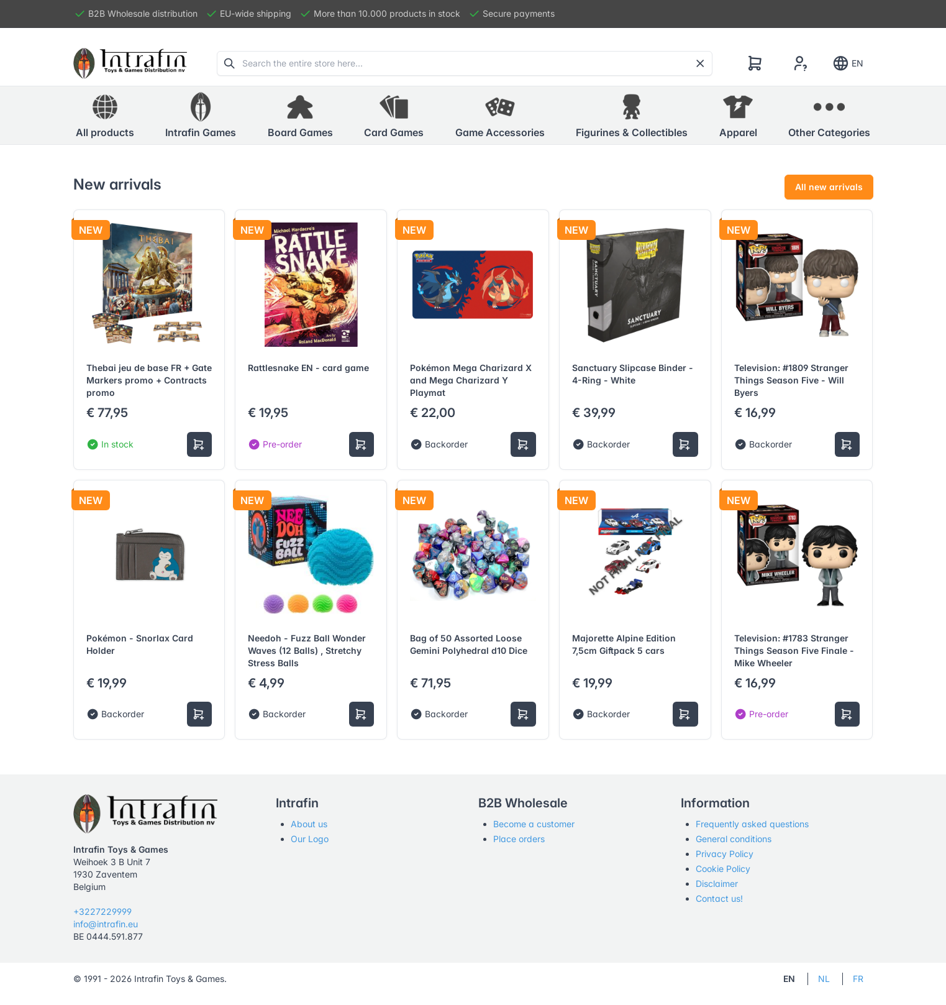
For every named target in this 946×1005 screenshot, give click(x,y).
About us (309, 824)
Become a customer (534, 824)
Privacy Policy (724, 853)
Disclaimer (717, 883)
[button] (200, 115)
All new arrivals (829, 186)
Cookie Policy (723, 868)
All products (105, 115)
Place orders (519, 838)
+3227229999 (102, 911)
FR (858, 978)
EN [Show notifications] (847, 63)
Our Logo (310, 838)
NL (824, 978)
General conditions (733, 838)
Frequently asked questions (752, 824)
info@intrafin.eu (105, 924)
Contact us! (719, 898)
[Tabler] (130, 63)
